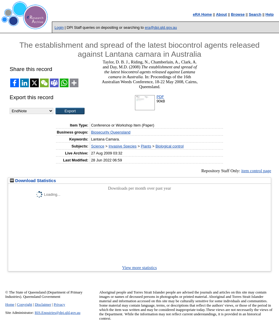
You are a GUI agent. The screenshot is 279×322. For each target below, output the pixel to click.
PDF (160, 97)
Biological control (169, 146)
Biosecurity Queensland (110, 132)
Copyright (24, 305)
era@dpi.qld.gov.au (161, 27)
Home (9, 305)
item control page (256, 170)
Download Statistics (33, 180)
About (221, 14)
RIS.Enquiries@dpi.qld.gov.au (57, 313)
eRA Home (202, 14)
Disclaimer (43, 305)
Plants (146, 146)
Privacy (59, 305)
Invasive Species (122, 146)
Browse (238, 14)
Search (255, 14)
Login (59, 27)
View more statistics (139, 267)
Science (97, 146)
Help (270, 14)
